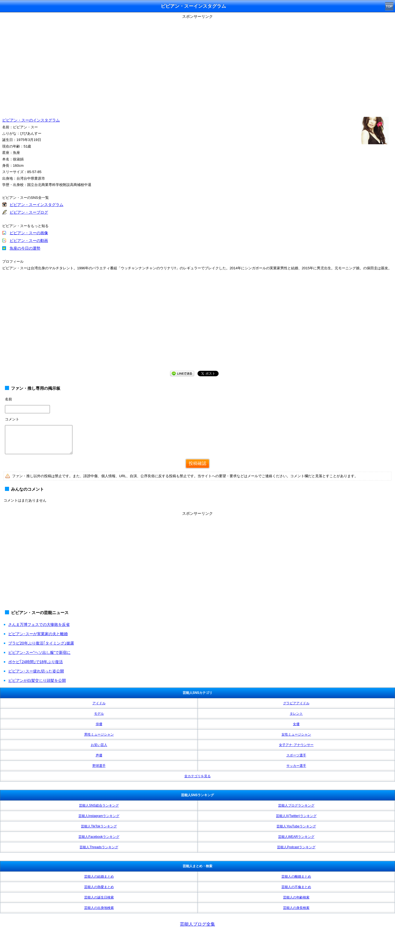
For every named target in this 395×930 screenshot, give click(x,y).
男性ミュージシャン (99, 734)
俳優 (99, 724)
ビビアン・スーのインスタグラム (31, 120)
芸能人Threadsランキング (99, 847)
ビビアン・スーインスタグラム (36, 204)
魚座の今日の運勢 (25, 248)
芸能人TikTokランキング (99, 826)
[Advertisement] (197, 326)
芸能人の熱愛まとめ (99, 887)
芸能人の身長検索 (296, 908)
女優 (296, 724)
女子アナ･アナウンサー (296, 745)
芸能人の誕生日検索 (99, 897)
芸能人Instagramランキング (98, 816)
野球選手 (99, 766)
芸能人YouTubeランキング (296, 826)
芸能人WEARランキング (296, 837)
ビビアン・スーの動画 (29, 240)
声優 (99, 755)
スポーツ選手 (296, 755)
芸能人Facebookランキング (98, 837)
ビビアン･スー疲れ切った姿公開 (36, 671)
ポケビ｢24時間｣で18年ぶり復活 (35, 662)
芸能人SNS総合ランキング (99, 805)
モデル (99, 714)
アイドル (99, 703)
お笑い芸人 (99, 745)
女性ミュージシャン (296, 734)
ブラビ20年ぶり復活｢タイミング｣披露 (41, 643)
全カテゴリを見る (197, 776)
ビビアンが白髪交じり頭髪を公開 (37, 680)
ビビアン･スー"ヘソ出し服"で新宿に (39, 652)
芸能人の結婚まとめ (99, 876)
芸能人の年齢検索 (296, 897)
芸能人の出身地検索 (99, 908)
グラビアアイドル (296, 703)
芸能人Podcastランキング (296, 847)
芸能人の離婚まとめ (296, 876)
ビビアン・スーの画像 (29, 233)
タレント (296, 714)
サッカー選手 (296, 766)
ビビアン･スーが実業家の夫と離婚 (38, 634)
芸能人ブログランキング (296, 805)
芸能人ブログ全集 (197, 924)
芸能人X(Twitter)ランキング (296, 816)
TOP (389, 6)
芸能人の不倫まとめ (296, 887)
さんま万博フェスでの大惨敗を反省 (39, 624)
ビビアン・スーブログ (29, 212)
